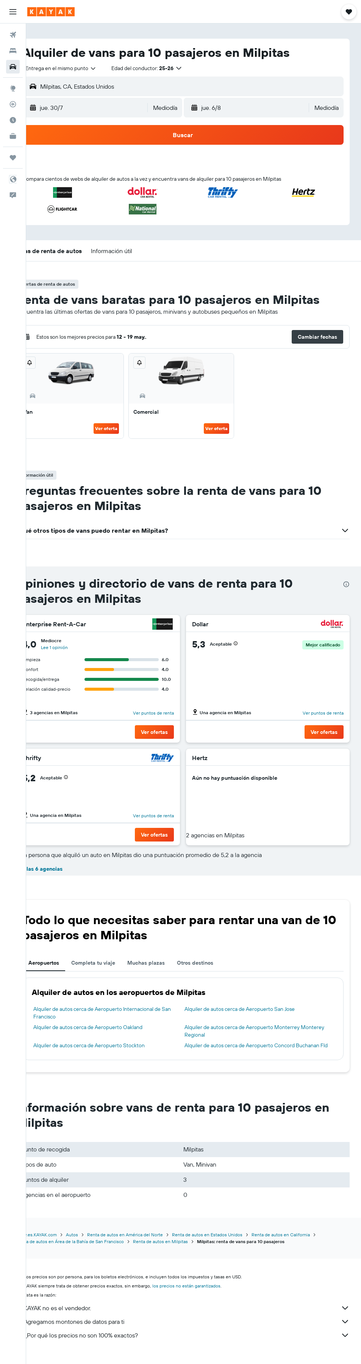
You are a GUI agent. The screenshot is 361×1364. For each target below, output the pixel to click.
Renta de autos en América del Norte (146, 1242)
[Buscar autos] (13, 66)
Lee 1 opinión (75, 647)
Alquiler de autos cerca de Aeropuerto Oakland (109, 1027)
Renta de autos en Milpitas (181, 1249)
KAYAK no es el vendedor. (197, 1315)
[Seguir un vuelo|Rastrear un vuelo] (13, 104)
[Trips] (13, 157)
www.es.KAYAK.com (58, 1242)
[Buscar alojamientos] (13, 50)
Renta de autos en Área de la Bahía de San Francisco (91, 1249)
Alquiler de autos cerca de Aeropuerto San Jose (250, 1009)
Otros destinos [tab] (216, 962)
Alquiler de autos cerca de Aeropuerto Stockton (110, 1045)
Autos (93, 1242)
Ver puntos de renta (164, 713)
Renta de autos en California (302, 1242)
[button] (13, 11)
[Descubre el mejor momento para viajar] (13, 120)
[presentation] (346, 584)
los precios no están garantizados (207, 1293)
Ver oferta (120, 428)
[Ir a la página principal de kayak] (51, 11)
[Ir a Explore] (13, 88)
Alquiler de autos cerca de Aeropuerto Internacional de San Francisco (123, 1013)
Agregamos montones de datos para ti (197, 1329)
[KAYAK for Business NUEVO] (13, 136)
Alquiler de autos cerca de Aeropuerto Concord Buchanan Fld (262, 1049)
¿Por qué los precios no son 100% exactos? (197, 1342)
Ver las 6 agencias (61, 868)
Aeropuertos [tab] (65, 962)
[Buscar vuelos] (13, 34)
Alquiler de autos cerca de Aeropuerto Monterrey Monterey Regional (252, 1031)
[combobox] (82, 68)
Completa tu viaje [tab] (114, 962)
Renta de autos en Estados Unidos (228, 1242)
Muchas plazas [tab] (167, 962)
